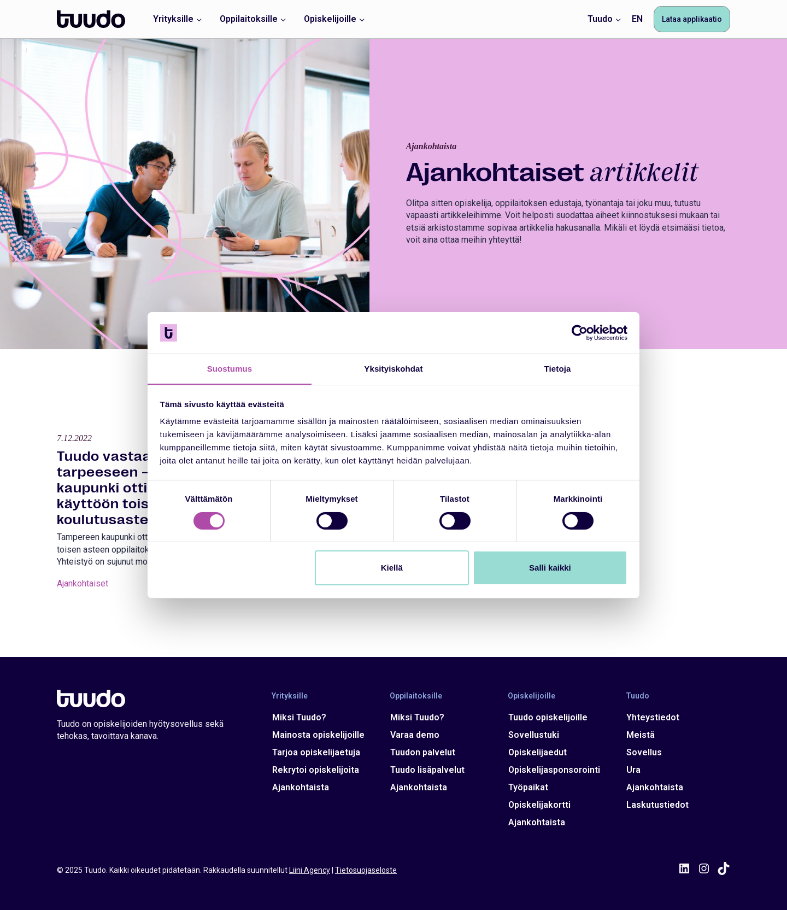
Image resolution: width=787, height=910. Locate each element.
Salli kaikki (550, 568)
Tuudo (636, 695)
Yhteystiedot (651, 717)
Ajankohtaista (300, 787)
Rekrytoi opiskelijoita (315, 770)
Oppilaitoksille (415, 695)
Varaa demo (414, 735)
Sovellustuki (533, 735)
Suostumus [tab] (229, 368)
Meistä (639, 735)
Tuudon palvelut (422, 752)
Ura (632, 770)
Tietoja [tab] (557, 368)
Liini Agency (309, 870)
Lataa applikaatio (692, 19)
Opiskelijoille (531, 695)
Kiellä (392, 568)
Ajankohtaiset (82, 601)
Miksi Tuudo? (299, 717)
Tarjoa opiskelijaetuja (316, 752)
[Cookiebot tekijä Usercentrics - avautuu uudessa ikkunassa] (579, 332)
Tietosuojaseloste (366, 870)
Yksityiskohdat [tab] (393, 368)
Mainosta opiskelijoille (318, 735)
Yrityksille (290, 695)
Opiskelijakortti (539, 805)
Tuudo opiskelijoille (547, 717)
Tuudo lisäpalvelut (427, 770)
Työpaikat (528, 787)
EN (637, 19)
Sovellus (643, 752)
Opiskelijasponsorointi (554, 770)
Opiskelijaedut (537, 752)
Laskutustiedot (656, 805)
